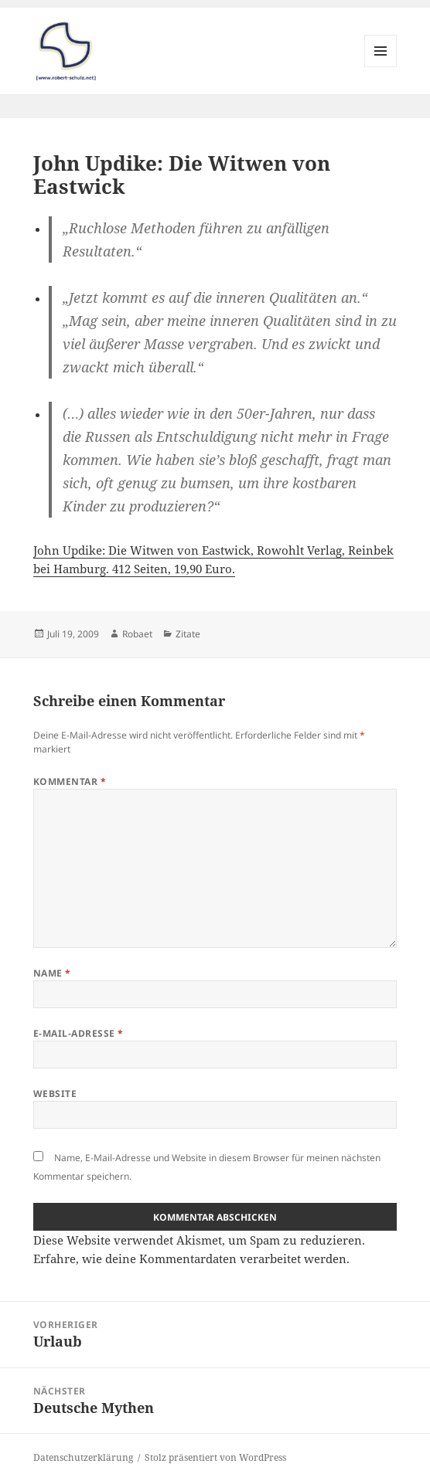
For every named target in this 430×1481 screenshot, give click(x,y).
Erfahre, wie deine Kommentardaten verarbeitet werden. (191, 1258)
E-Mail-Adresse (78, 1033)
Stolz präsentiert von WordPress (215, 1457)
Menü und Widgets (381, 66)
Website (55, 1093)
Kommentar (69, 781)
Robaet (137, 633)
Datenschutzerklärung (83, 1457)
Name (52, 973)
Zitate (188, 633)
